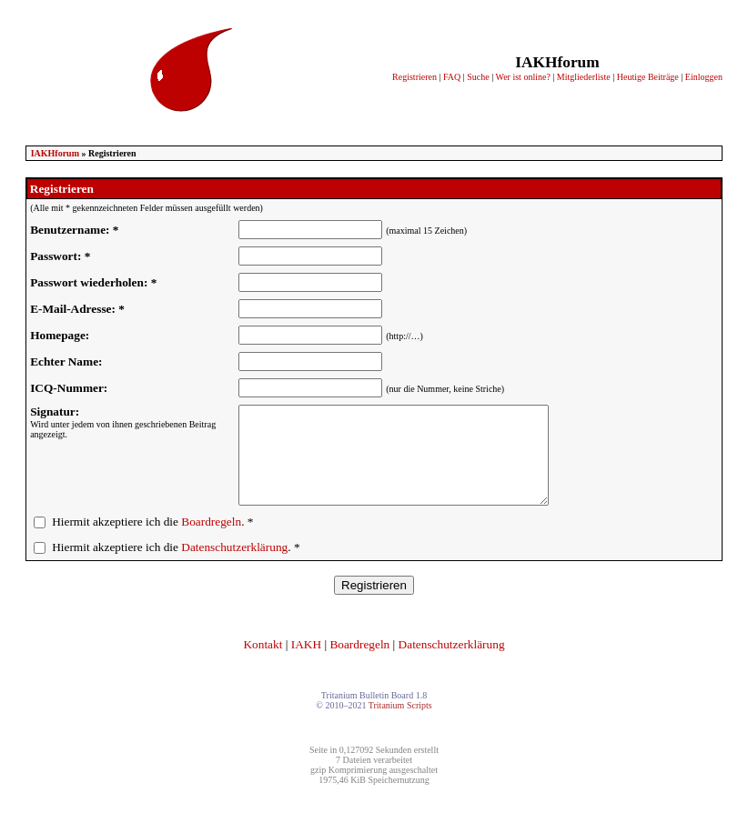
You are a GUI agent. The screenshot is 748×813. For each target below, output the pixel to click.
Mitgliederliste (584, 77)
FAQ (451, 77)
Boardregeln (211, 540)
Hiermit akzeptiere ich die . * (152, 540)
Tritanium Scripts (400, 724)
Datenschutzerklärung (234, 566)
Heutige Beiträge (648, 77)
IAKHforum (55, 153)
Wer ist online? (523, 77)
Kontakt (262, 663)
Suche (478, 77)
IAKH (306, 663)
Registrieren (414, 77)
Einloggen (704, 77)
